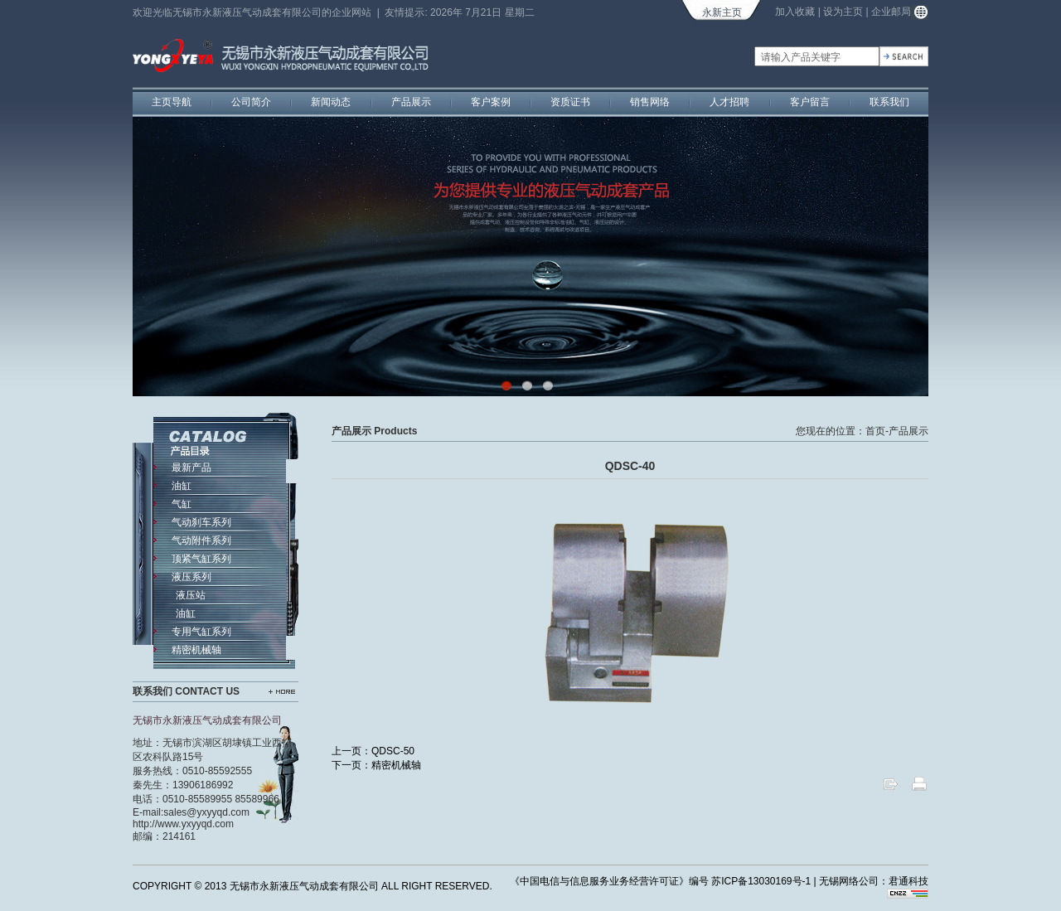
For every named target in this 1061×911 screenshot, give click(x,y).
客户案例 (491, 102)
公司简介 (251, 102)
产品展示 (411, 102)
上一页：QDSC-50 (373, 751)
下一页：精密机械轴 (376, 765)
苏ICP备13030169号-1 (761, 881)
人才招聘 (729, 102)
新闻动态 (331, 102)
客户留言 (810, 102)
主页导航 (171, 102)
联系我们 (889, 102)
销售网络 (650, 102)
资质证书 (570, 102)
